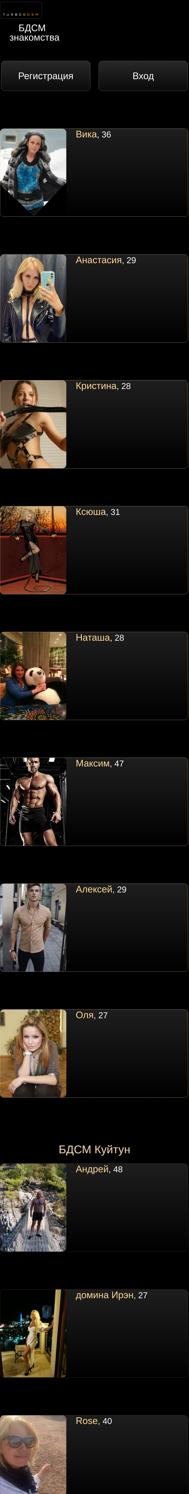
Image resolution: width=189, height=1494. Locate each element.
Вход (143, 76)
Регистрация (45, 76)
